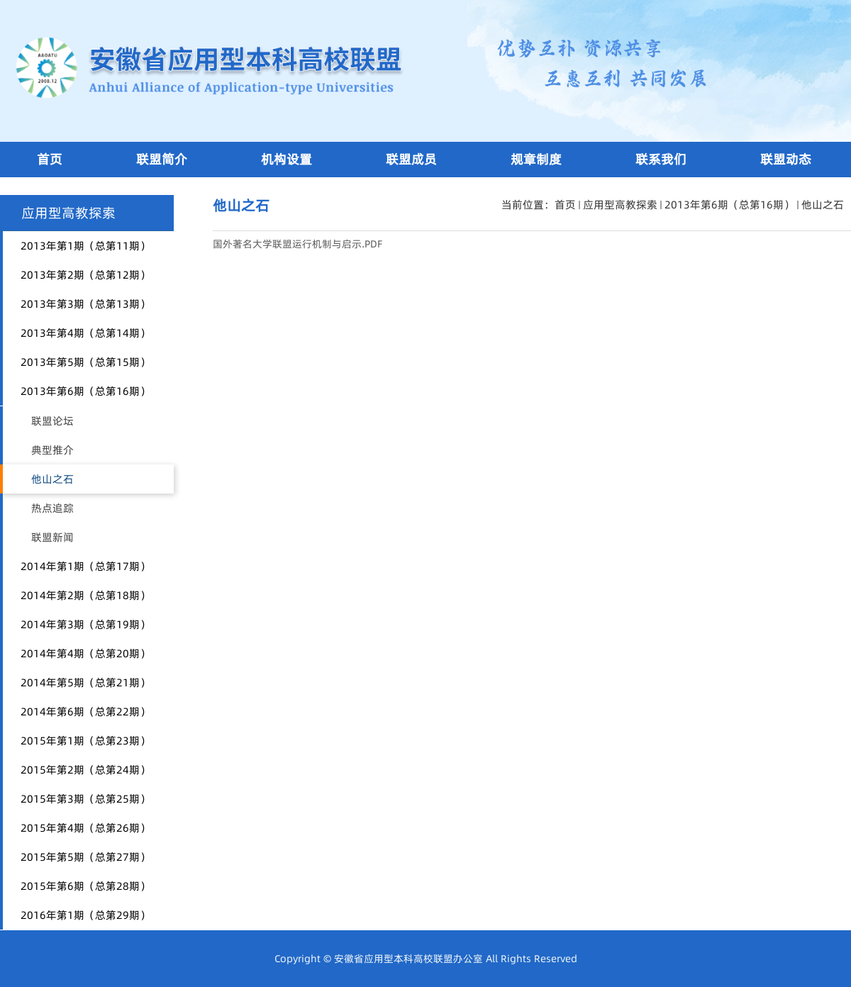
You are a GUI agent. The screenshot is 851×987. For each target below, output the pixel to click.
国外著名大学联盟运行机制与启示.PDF (297, 244)
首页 (565, 204)
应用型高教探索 (620, 204)
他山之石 (822, 204)
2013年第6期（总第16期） (729, 204)
